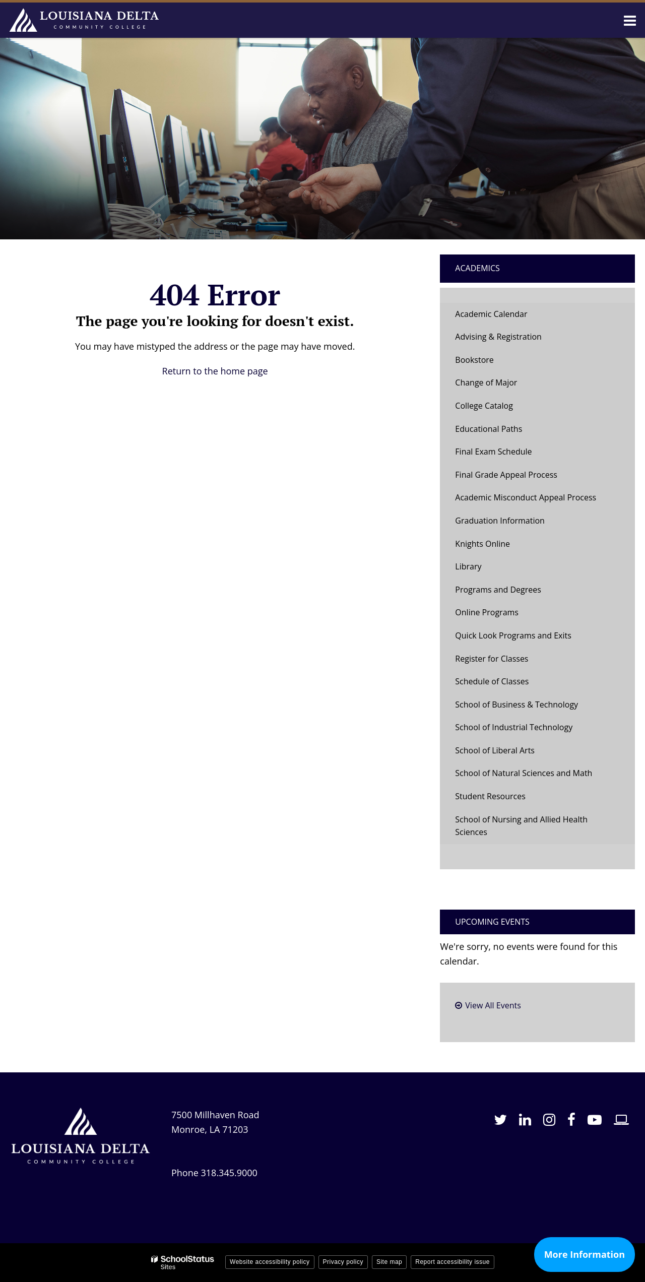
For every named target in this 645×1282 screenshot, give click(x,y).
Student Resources (490, 796)
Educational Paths (488, 428)
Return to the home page (215, 371)
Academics (477, 268)
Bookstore (490, 362)
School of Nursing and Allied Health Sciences (521, 826)
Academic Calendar (491, 313)
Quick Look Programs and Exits (513, 635)
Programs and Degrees (498, 589)
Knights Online (482, 543)
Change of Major (501, 385)
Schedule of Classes (507, 684)
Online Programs (487, 612)
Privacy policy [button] (343, 1261)
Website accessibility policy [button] (270, 1261)
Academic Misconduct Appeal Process (525, 497)
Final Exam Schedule (493, 451)
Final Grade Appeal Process (506, 474)
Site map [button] (389, 1261)
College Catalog (484, 405)
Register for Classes (491, 658)
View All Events (493, 1005)
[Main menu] (630, 20)
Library (468, 566)
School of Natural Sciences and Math (523, 773)
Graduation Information (500, 520)
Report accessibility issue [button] (452, 1261)
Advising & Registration (498, 336)
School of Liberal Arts (495, 750)
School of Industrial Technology (513, 727)
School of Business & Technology (516, 704)
